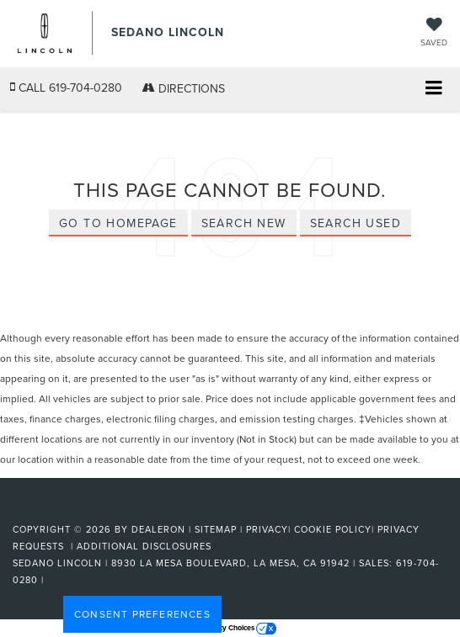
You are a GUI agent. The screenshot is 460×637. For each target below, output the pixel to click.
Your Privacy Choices (230, 627)
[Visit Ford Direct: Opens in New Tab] (53, 580)
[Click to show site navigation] (433, 89)
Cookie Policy (333, 529)
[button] (66, 88)
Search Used (355, 223)
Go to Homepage (118, 223)
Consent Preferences (142, 614)
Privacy (267, 529)
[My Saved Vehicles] (433, 33)
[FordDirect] (56, 510)
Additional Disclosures (144, 546)
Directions (183, 88)
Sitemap (216, 529)
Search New (243, 223)
